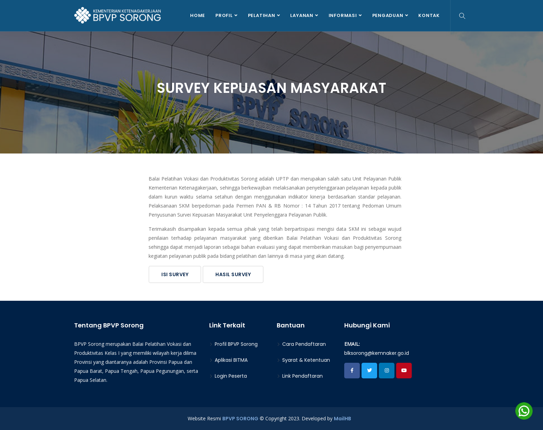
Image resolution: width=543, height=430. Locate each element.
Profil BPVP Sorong (233, 344)
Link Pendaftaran (300, 375)
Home (197, 15)
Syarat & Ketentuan (303, 360)
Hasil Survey (233, 274)
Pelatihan (261, 15)
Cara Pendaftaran (301, 344)
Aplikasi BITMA (228, 360)
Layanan (301, 15)
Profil (224, 15)
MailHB (342, 418)
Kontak (429, 15)
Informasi (343, 15)
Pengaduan (387, 15)
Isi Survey (174, 274)
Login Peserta (228, 375)
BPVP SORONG (240, 418)
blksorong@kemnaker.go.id (376, 353)
